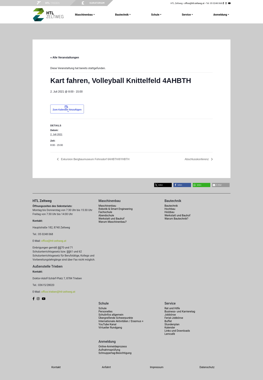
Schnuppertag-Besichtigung (115, 353)
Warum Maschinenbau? (112, 221)
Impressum (157, 367)
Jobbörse (170, 314)
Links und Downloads (177, 330)
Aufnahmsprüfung (109, 349)
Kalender (170, 327)
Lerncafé (170, 333)
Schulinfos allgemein (110, 314)
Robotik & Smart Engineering (115, 208)
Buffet (168, 321)
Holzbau (169, 212)
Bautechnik (171, 205)
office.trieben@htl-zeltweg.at (58, 291)
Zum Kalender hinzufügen (67, 109)
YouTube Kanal (107, 324)
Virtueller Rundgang (110, 327)
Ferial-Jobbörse (174, 317)
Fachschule (105, 212)
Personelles (105, 311)
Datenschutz (206, 367)
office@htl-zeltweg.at (194, 3)
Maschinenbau (107, 205)
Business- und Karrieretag (180, 311)
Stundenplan (172, 324)
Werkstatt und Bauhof (111, 218)
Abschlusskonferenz (197, 159)
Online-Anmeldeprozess (112, 346)
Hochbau (170, 208)
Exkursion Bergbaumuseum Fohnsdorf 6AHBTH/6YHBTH (94, 159)
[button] (163, 185)
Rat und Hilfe (172, 308)
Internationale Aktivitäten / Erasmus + (120, 321)
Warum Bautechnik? (176, 218)
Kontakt (56, 367)
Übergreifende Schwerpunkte (115, 317)
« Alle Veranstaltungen (64, 57)
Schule (102, 308)
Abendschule (106, 215)
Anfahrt (106, 367)
